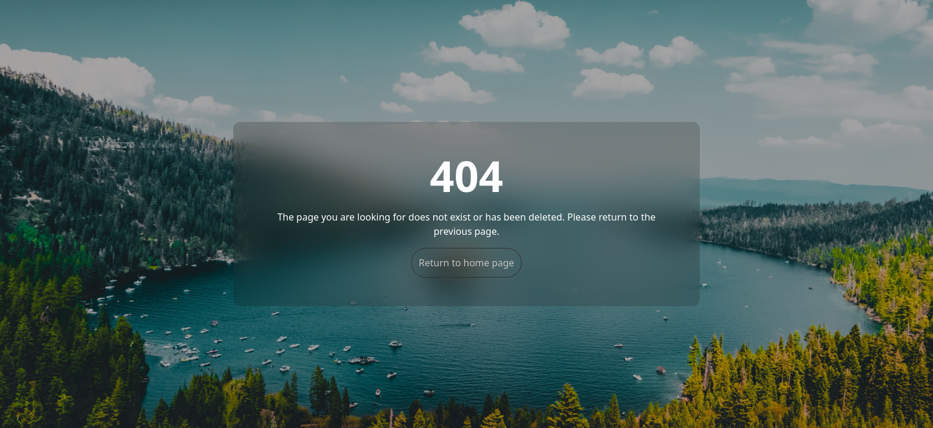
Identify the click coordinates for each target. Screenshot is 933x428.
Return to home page (466, 262)
